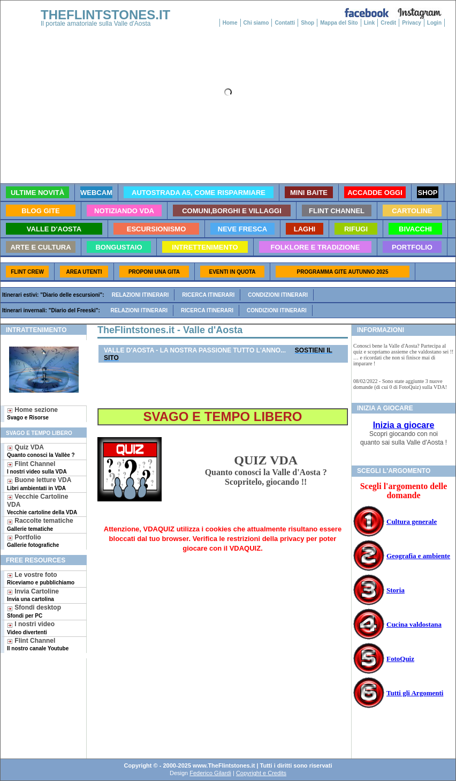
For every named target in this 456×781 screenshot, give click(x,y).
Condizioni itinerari (278, 295)
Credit (388, 23)
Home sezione (32, 413)
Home (230, 23)
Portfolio (33, 541)
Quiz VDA (41, 451)
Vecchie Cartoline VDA (42, 504)
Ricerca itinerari (208, 295)
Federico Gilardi (210, 773)
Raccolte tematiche (40, 524)
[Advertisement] (39, 692)
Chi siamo (256, 23)
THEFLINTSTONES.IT (105, 14)
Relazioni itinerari (140, 295)
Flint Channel (37, 467)
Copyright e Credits (261, 773)
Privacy (411, 23)
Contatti (285, 23)
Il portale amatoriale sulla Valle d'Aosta (96, 23)
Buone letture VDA (39, 483)
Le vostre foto (40, 578)
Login (434, 23)
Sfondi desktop (34, 611)
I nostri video (31, 627)
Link (369, 23)
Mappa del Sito (339, 23)
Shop (307, 23)
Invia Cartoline (33, 595)
